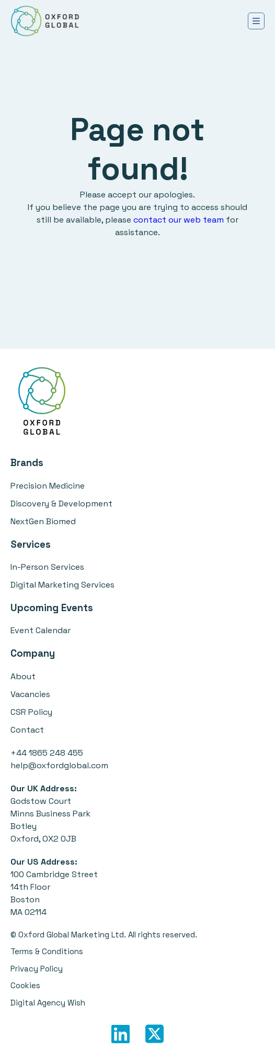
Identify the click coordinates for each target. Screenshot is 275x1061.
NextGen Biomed (43, 521)
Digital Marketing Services (62, 584)
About (23, 676)
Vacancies (30, 694)
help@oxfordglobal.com (59, 765)
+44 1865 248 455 (46, 752)
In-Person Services (47, 566)
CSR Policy (31, 711)
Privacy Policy (36, 969)
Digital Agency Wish (47, 1003)
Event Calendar (40, 630)
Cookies (25, 985)
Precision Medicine (47, 485)
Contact (27, 729)
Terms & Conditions (46, 951)
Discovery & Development (61, 503)
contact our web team (178, 219)
